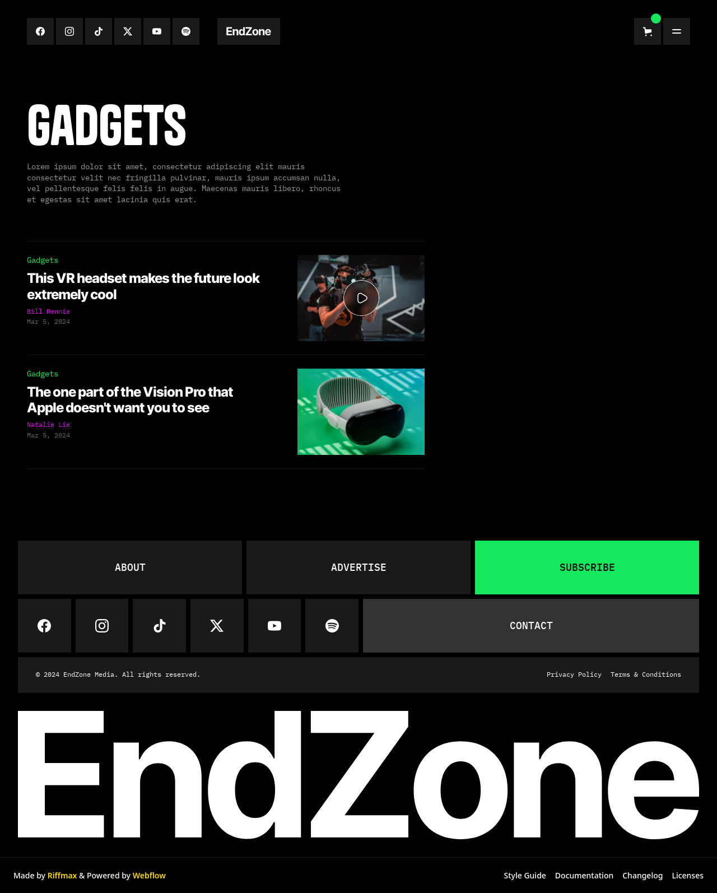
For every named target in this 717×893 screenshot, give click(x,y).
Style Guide (525, 875)
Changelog (642, 875)
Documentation (584, 875)
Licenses (688, 875)
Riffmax (62, 875)
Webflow (149, 875)
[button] (647, 31)
